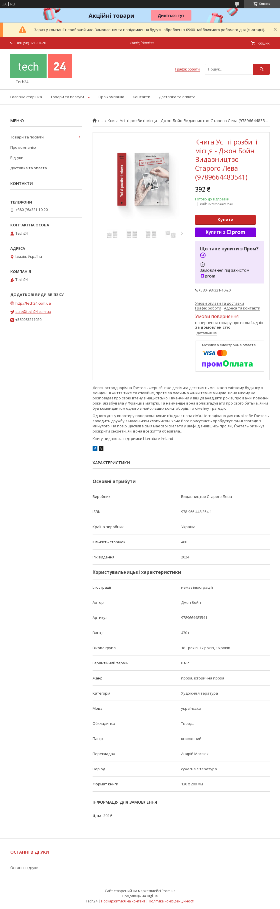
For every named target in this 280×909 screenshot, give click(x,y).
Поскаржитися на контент (123, 901)
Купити (225, 219)
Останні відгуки (24, 867)
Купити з (225, 232)
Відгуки (16, 157)
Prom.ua (168, 890)
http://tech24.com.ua (33, 303)
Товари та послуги (67, 96)
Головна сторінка (26, 96)
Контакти (141, 96)
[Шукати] (261, 69)
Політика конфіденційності (171, 901)
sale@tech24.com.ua (33, 311)
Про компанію (111, 96)
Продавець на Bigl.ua (140, 896)
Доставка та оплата (177, 96)
